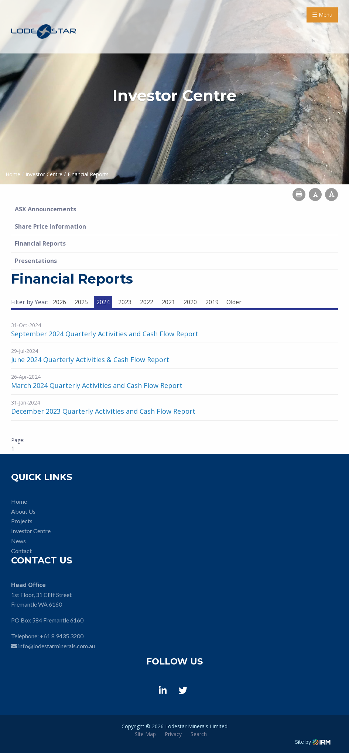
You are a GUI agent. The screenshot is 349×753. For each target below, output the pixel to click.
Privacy (173, 734)
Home (19, 501)
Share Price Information (50, 226)
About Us (23, 511)
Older (234, 302)
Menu (322, 14)
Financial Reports (40, 243)
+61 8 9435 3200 (61, 635)
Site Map (145, 734)
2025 (81, 302)
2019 (212, 302)
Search (199, 734)
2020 (190, 302)
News (18, 540)
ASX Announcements (45, 209)
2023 (124, 302)
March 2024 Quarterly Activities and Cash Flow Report (96, 385)
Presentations (36, 261)
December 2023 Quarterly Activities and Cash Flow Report (103, 411)
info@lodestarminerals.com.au (56, 645)
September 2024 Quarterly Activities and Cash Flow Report (104, 333)
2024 (103, 302)
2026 (59, 302)
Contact (21, 550)
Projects (21, 520)
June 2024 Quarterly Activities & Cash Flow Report (90, 359)
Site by (313, 741)
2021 (168, 302)
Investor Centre (31, 530)
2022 (146, 302)
